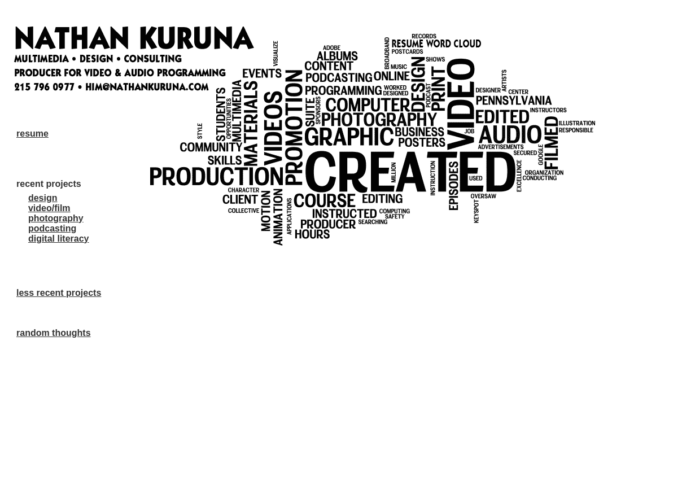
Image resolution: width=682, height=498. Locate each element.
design (43, 198)
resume (32, 133)
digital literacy (58, 238)
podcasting (52, 228)
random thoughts (53, 333)
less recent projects (58, 293)
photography (56, 218)
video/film (49, 208)
